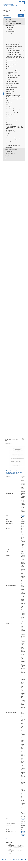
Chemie (9, 41)
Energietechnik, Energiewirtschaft (15, 50)
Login (5, 11)
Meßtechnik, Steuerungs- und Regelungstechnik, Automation (14, 96)
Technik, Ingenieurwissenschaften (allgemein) (14, 123)
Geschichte (9, 66)
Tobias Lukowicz (8, 443)
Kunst (8, 79)
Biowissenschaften (11, 36)
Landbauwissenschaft (12, 81)
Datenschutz (9, 859)
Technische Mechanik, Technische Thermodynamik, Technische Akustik (14, 127)
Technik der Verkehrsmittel (13, 121)
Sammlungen (8, 155)
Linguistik (9, 85)
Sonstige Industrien (11, 114)
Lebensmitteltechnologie (12, 83)
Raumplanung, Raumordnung (14, 108)
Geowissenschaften (11, 64)
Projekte (7, 157)
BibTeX (8, 838)
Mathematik (10, 91)
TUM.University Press (10, 153)
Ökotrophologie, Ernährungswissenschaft (13, 144)
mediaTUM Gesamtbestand (11, 19)
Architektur (9, 29)
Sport (8, 118)
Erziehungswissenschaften (13, 54)
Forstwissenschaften (12, 62)
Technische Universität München (10, 5)
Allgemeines (9, 27)
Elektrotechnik (10, 48)
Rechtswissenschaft (11, 111)
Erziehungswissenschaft (12, 52)
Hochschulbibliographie (10, 21)
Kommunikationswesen (12, 77)
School (8, 147)
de (20, 10)
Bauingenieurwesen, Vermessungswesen (12, 32)
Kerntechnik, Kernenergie (13, 75)
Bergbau (8, 35)
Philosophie (9, 100)
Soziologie (9, 116)
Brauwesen (9, 39)
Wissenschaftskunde (11, 142)
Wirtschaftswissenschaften (13, 140)
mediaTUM (5, 3)
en (24, 10)
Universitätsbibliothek (8, 4)
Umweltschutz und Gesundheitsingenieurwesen (13, 131)
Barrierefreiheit (16, 859)
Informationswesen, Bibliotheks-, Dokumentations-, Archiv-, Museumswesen (13, 72)
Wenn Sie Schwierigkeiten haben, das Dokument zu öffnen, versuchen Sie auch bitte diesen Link (14, 472)
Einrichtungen (8, 159)
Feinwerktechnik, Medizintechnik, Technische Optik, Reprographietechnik (15, 57)
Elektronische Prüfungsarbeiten (13, 23)
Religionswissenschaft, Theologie (13, 112)
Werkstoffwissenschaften (13, 137)
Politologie (9, 104)
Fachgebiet (9, 25)
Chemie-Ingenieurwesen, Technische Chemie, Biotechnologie (14, 43)
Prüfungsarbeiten (16, 856)
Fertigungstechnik (11, 60)
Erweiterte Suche (7, 17)
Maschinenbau (10, 89)
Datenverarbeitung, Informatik (14, 46)
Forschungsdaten (9, 151)
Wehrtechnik (9, 136)
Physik (9, 102)
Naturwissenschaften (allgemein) (14, 98)
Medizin (9, 93)
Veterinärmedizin (10, 134)
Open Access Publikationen (11, 149)
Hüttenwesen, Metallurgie (12, 68)
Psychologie (10, 106)
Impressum (23, 859)
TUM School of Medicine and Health (12, 442)
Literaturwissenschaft (11, 87)
